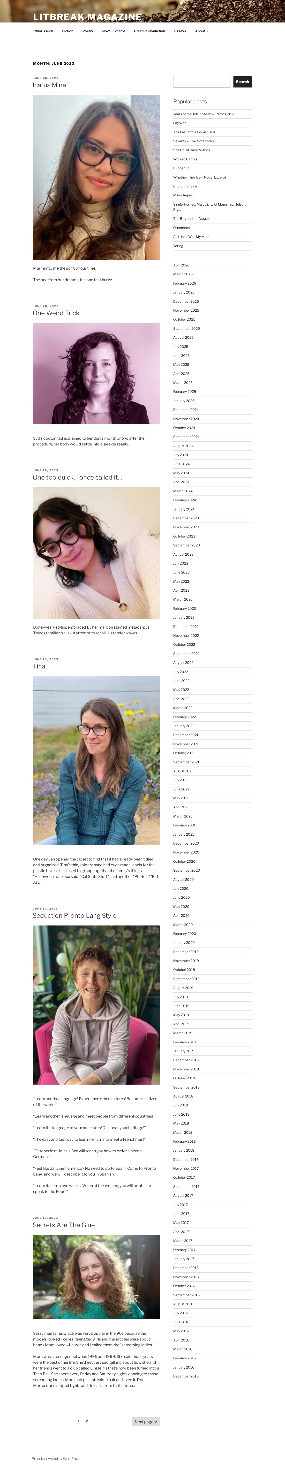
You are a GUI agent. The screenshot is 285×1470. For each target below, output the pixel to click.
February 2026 (184, 283)
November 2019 (186, 961)
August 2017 (183, 1195)
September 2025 (186, 328)
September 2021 (186, 762)
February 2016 (184, 1358)
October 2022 (184, 644)
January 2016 (183, 1367)
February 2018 (184, 1141)
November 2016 (186, 1277)
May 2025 (181, 364)
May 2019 (181, 1015)
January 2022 (183, 726)
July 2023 (180, 563)
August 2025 (183, 337)
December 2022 (186, 626)
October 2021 (184, 753)
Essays (180, 31)
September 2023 (186, 545)
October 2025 (184, 319)
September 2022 (186, 654)
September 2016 (186, 1295)
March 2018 (182, 1132)
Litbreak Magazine (87, 17)
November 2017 (186, 1168)
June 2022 (181, 681)
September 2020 (186, 870)
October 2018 (184, 1078)
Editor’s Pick (43, 31)
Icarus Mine (49, 85)
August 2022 (183, 662)
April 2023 (181, 590)
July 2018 (180, 1105)
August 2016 (183, 1304)
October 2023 (184, 536)
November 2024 (186, 419)
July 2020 (180, 888)
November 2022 (186, 635)
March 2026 (183, 274)
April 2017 (181, 1232)
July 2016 (180, 1313)
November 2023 (186, 527)
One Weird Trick (56, 313)
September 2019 (186, 979)
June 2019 (181, 1006)
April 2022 (181, 699)
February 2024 (184, 500)
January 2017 (183, 1259)
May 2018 (181, 1123)
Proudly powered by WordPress (56, 1458)
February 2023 (184, 608)
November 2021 (186, 744)
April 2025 (181, 374)
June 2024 (181, 464)
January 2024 (184, 509)
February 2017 (184, 1250)
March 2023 (183, 599)
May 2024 (181, 473)
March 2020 (183, 925)
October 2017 (184, 1177)
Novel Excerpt (113, 31)
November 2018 (186, 1069)
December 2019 (186, 952)
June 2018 (181, 1114)
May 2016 (181, 1331)
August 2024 (183, 446)
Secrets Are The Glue (64, 1225)
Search (242, 81)
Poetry (87, 31)
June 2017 (181, 1214)
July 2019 (180, 997)
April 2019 (181, 1024)
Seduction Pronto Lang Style (74, 915)
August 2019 (183, 988)
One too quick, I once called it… (77, 477)
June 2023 (181, 572)
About (202, 31)
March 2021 (182, 816)
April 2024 (181, 482)
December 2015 (186, 1376)
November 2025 (186, 310)
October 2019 (184, 970)
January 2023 (184, 617)
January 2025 (184, 401)
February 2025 (184, 391)
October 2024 (184, 428)
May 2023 (181, 581)
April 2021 (181, 807)
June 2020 (181, 897)
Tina (39, 666)
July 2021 (180, 780)
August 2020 (183, 879)
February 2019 (184, 1042)
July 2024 (180, 455)
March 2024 (183, 491)
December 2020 (186, 843)
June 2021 (181, 789)
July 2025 (180, 346)
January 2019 (183, 1051)
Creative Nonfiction (149, 31)
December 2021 (185, 735)
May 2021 (181, 798)
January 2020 (184, 942)
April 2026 (181, 265)
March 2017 (182, 1241)
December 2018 (186, 1060)
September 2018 (186, 1087)
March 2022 (182, 708)
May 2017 (181, 1222)
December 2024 (186, 410)
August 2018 (183, 1096)
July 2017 (180, 1205)
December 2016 (186, 1268)
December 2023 (186, 518)
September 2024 (186, 437)
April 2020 (181, 915)
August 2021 (183, 771)
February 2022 (184, 717)
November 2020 (186, 852)
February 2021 (184, 825)
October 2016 (184, 1286)
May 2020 (181, 906)
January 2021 (183, 834)
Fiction (67, 31)
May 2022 (181, 690)
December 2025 (186, 301)
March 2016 (182, 1349)
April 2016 (181, 1340)
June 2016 (181, 1322)
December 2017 (185, 1159)
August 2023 (183, 554)
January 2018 (183, 1150)
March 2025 (183, 382)
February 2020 (184, 934)
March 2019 (182, 1033)
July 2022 (180, 672)
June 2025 (181, 355)
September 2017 (186, 1186)
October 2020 (184, 861)
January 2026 (184, 292)
